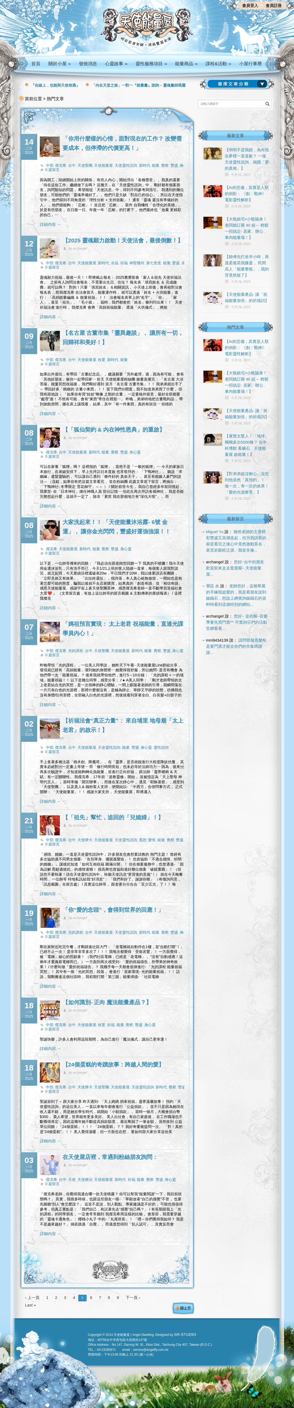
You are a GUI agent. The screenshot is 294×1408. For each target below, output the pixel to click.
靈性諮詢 (161, 747)
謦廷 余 (212, 586)
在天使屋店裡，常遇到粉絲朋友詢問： (110, 1157)
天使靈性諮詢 (126, 165)
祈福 (124, 263)
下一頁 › (133, 1297)
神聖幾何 (136, 263)
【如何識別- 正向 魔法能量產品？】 (107, 1002)
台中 (72, 165)
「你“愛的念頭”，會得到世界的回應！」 (113, 910)
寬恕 (142, 840)
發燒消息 (88, 63)
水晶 (114, 263)
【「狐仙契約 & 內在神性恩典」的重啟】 (114, 429)
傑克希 (60, 165)
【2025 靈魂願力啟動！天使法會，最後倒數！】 (123, 240)
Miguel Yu (215, 531)
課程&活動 (218, 63)
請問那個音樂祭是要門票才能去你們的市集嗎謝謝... (236, 646)
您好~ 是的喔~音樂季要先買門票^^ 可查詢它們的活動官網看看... (237, 622)
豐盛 (174, 165)
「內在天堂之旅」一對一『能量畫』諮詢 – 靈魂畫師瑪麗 (139, 85)
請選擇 (238, 84)
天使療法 (85, 1179)
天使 (72, 1179)
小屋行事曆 (250, 63)
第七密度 (153, 263)
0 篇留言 (52, 170)
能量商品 (186, 63)
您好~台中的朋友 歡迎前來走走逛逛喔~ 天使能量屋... (235, 568)
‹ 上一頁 (32, 1297)
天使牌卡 (85, 840)
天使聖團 (85, 165)
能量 (155, 165)
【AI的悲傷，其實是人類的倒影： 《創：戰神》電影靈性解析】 (247, 193)
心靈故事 (116, 63)
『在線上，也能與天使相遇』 (55, 85)
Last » (30, 1305)
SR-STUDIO (185, 1334)
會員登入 (250, 5)
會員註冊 (274, 5)
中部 (49, 165)
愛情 (152, 840)
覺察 (165, 165)
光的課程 (75, 651)
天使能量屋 (103, 165)
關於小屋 (59, 63)
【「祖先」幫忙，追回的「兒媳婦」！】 (113, 817)
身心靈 (135, 452)
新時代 (144, 165)
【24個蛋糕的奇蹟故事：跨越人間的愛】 (113, 1064)
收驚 (101, 360)
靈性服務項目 (151, 63)
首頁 (35, 63)
